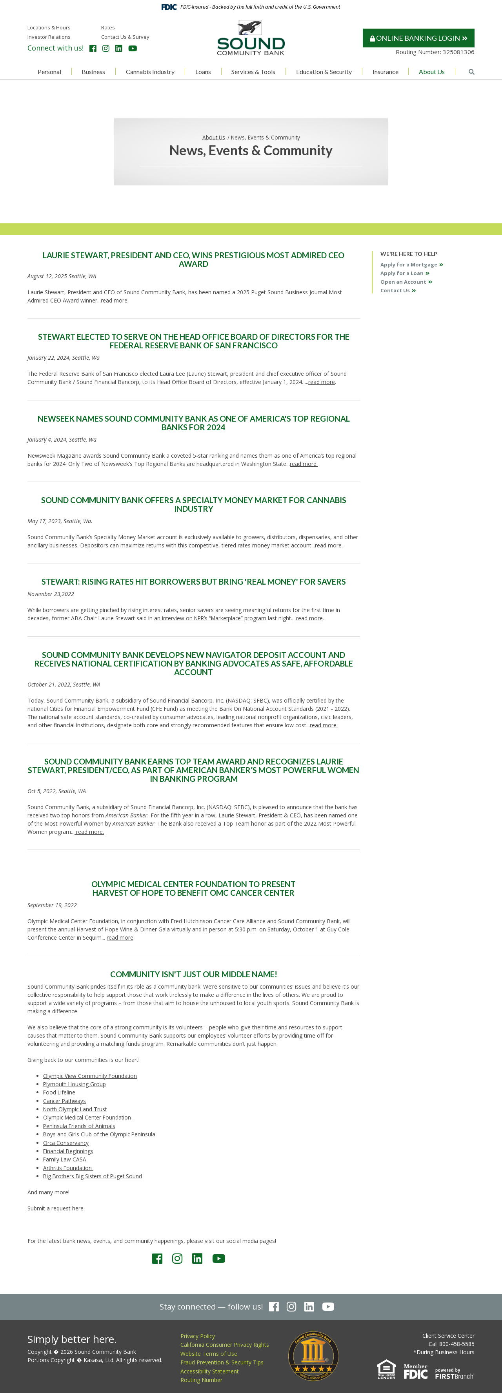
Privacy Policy (197, 1333)
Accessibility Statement (209, 1368)
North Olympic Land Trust (76, 1107)
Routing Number (201, 1377)
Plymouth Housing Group (75, 1083)
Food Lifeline (59, 1091)
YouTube (132, 49)
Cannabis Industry (150, 71)
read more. (115, 300)
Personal (49, 71)
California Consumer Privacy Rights (224, 1342)
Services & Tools (253, 71)
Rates (108, 27)
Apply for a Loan (402, 273)
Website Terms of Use (208, 1350)
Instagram (105, 49)
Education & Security (324, 71)
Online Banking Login (415, 38)
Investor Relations (49, 36)
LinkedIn (118, 49)
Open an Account (403, 281)
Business (93, 71)
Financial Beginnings (69, 1148)
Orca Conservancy (66, 1140)
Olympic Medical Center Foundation (89, 1115)
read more (321, 382)
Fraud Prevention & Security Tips (222, 1359)
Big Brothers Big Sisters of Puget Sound (94, 1173)
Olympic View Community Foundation (90, 1074)
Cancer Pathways (65, 1099)
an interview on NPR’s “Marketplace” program (212, 617)
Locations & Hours (49, 27)
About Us (432, 71)
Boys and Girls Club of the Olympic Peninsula (100, 1132)
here (78, 1205)
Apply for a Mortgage (408, 264)
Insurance (385, 71)
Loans (203, 71)
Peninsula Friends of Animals (79, 1124)
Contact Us (395, 290)
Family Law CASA (65, 1157)
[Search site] (472, 71)
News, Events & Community (266, 137)
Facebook (92, 49)
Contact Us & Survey (125, 36)
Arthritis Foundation (69, 1165)
